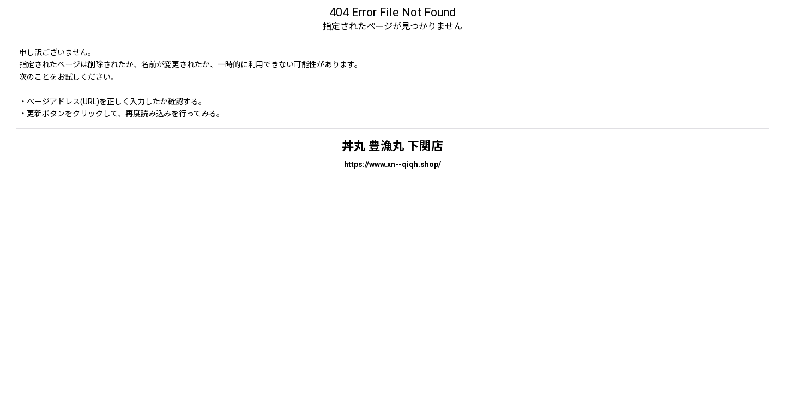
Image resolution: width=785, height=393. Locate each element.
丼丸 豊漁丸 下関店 (392, 146)
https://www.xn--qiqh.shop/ (392, 164)
